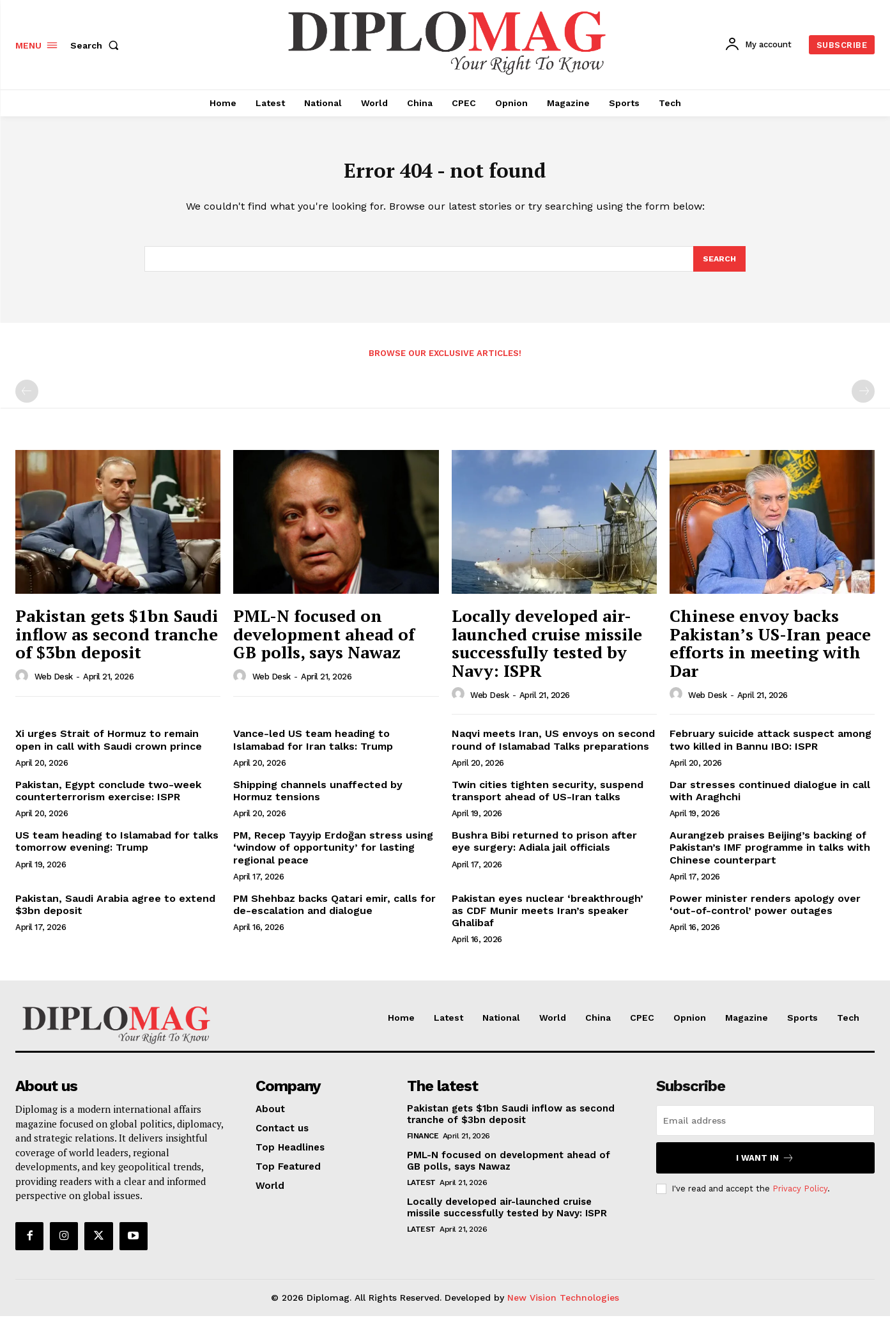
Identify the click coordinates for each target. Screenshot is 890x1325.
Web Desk (54, 685)
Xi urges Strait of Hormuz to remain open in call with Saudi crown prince (108, 748)
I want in (765, 1167)
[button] (97, 45)
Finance (423, 1144)
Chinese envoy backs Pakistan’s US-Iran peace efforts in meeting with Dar (770, 652)
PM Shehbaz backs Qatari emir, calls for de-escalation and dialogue (334, 913)
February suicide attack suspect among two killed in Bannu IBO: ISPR (770, 748)
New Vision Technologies (563, 1306)
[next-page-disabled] (863, 400)
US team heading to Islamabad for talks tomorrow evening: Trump (117, 850)
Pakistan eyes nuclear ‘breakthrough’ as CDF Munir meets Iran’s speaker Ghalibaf (547, 919)
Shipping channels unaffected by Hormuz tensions (318, 799)
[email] (765, 1129)
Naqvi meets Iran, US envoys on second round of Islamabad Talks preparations (553, 748)
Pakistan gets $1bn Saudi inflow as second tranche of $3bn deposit (116, 643)
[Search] (719, 266)
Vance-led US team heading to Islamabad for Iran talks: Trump (313, 748)
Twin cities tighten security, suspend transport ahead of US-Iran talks (547, 799)
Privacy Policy (799, 1197)
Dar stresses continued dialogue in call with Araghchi (770, 799)
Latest (421, 1191)
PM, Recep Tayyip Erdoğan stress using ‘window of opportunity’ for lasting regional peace (333, 856)
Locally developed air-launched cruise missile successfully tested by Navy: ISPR (547, 652)
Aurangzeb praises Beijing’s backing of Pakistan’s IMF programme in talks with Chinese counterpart (770, 856)
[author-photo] (23, 685)
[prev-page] (26, 400)
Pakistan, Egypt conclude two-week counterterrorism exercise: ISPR (108, 799)
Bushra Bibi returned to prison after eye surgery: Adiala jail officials (544, 850)
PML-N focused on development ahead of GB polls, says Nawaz (324, 643)
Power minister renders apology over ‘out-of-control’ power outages (765, 913)
